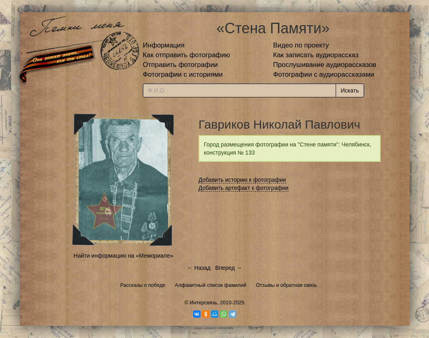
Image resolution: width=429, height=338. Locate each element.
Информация (164, 45)
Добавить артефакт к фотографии (243, 188)
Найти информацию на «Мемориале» (123, 255)
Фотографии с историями (183, 74)
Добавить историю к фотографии (242, 180)
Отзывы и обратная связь (286, 285)
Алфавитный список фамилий (210, 285)
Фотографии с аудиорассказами (323, 74)
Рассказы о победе (142, 285)
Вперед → (228, 268)
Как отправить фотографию (186, 55)
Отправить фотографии (180, 65)
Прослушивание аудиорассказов (324, 65)
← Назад (199, 268)
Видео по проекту (301, 45)
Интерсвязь (203, 303)
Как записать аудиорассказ (316, 55)
